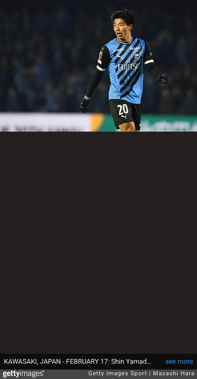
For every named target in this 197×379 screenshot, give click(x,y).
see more (179, 361)
